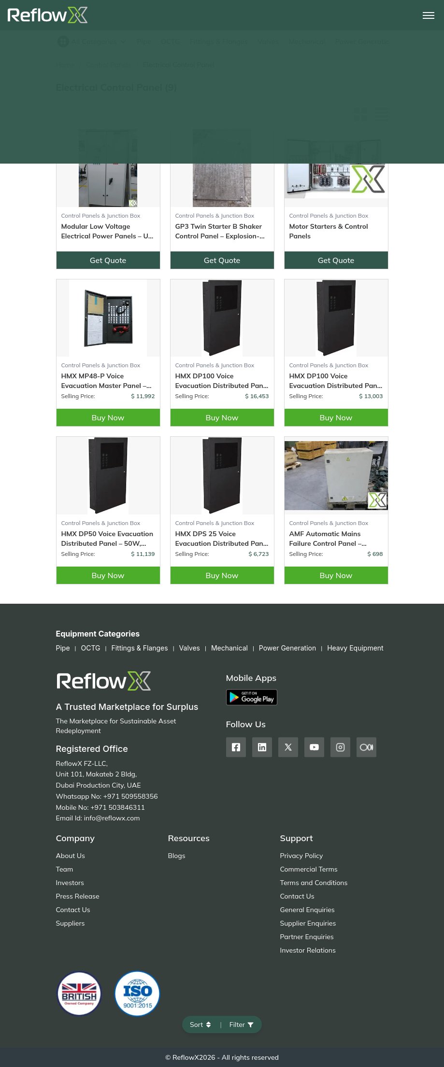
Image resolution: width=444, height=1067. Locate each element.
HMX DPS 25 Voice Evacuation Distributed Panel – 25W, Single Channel (222, 538)
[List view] (381, 114)
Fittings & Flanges (219, 41)
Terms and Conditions (314, 882)
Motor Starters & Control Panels (328, 231)
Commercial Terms (309, 869)
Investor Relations (308, 950)
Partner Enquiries (307, 936)
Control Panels (108, 64)
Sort (201, 1024)
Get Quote (108, 260)
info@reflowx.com (112, 818)
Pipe (144, 41)
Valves (268, 41)
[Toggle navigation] (428, 15)
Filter (241, 1024)
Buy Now (107, 417)
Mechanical (307, 41)
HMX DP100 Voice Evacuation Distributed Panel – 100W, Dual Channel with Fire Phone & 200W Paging (222, 381)
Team (64, 869)
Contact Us (73, 909)
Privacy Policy (301, 855)
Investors (70, 882)
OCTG (170, 41)
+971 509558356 (130, 796)
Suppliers (70, 923)
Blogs (177, 855)
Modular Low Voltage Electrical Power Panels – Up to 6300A (107, 231)
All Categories (92, 41)
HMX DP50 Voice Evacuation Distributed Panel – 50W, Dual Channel (107, 538)
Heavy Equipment (355, 648)
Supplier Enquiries (308, 923)
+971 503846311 (117, 807)
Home (65, 64)
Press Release (78, 896)
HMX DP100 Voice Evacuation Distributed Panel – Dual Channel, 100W (336, 381)
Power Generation (364, 41)
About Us (70, 855)
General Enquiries (307, 909)
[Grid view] (360, 114)
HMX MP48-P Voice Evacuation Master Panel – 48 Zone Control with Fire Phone (103, 381)
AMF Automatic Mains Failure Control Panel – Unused (325, 538)
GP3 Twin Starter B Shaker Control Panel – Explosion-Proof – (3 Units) (218, 231)
